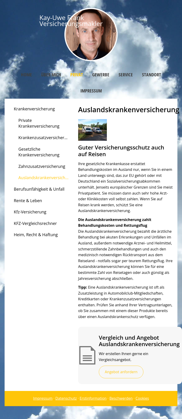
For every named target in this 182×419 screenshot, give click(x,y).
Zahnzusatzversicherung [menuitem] (41, 166)
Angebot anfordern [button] (121, 371)
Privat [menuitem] (76, 75)
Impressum (42, 398)
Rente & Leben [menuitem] (28, 200)
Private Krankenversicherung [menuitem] (39, 123)
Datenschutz (66, 398)
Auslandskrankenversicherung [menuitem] (46, 177)
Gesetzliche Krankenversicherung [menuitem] (39, 152)
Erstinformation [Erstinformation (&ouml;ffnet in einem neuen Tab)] (93, 398)
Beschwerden (121, 398)
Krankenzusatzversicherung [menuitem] (45, 137)
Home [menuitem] (26, 75)
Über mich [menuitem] (51, 75)
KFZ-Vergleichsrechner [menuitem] (35, 223)
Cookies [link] (142, 398)
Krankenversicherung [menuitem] (34, 109)
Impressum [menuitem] (91, 91)
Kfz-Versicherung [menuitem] (30, 212)
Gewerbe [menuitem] (100, 75)
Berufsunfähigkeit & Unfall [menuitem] (39, 189)
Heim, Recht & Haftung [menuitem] (36, 234)
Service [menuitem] (126, 75)
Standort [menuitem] (151, 75)
